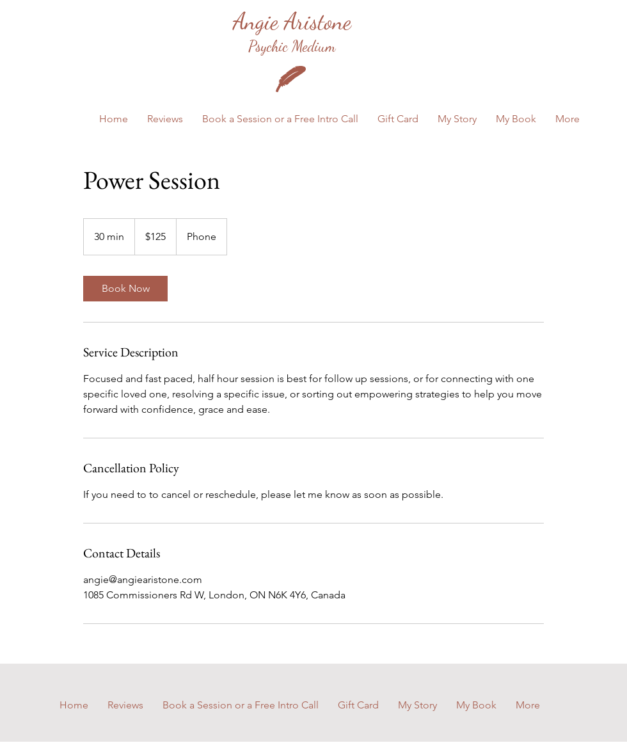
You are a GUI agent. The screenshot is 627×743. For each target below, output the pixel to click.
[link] (125, 288)
